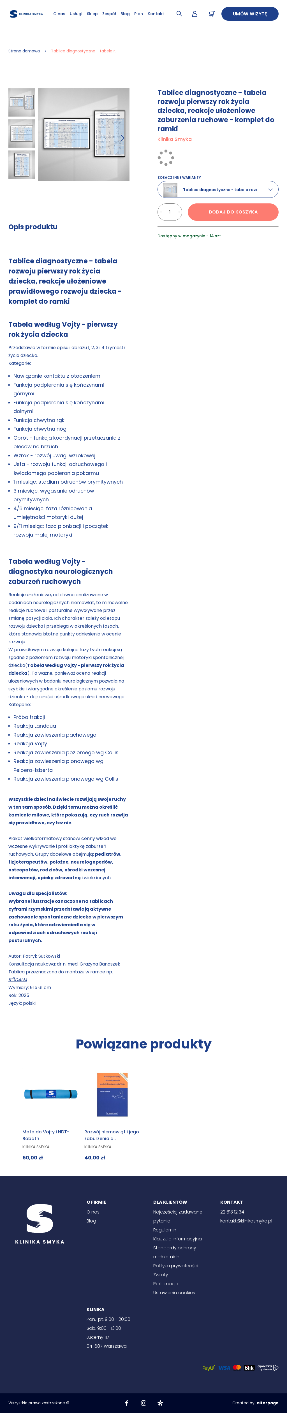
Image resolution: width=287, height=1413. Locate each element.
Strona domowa (24, 51)
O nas (59, 14)
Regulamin (164, 1230)
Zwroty (160, 1275)
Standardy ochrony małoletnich (174, 1252)
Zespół (109, 14)
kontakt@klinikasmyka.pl (246, 1221)
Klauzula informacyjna (177, 1239)
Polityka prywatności (175, 1266)
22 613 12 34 (232, 1212)
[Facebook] (127, 1403)
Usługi (76, 14)
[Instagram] (143, 1403)
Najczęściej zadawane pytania (177, 1216)
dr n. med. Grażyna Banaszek (88, 964)
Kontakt (156, 14)
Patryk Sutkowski (42, 956)
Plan (138, 14)
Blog (125, 14)
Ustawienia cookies (174, 1292)
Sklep (92, 14)
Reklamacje (165, 1283)
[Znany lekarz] (160, 1403)
